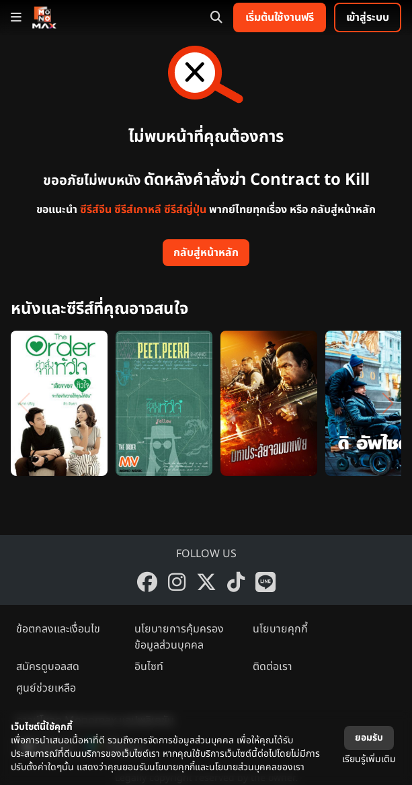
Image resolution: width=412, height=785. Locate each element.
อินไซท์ (148, 667)
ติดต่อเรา (272, 667)
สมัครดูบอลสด (47, 667)
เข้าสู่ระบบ (367, 17)
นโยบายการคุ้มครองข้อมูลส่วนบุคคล (179, 637)
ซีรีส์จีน (96, 210)
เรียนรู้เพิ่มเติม (369, 759)
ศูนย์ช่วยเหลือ (46, 688)
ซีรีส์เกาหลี (137, 210)
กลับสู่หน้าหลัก (206, 253)
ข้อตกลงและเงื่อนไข (58, 629)
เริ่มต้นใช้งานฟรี (279, 17)
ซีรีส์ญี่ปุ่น (185, 210)
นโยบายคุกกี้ (280, 629)
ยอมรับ (369, 738)
